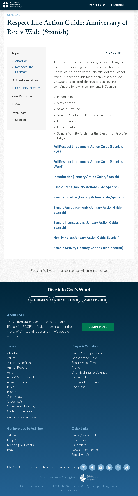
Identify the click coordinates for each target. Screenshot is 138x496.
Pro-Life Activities (28, 88)
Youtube (101, 467)
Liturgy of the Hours (86, 382)
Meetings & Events (20, 445)
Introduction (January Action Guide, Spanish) (86, 177)
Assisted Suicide (18, 382)
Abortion (21, 61)
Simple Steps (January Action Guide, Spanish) (86, 187)
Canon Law (14, 396)
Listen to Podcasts (66, 299)
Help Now (14, 440)
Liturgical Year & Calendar (90, 372)
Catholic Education (20, 411)
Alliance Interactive (94, 270)
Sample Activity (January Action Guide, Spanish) (88, 248)
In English (113, 52)
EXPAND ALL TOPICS (20, 417)
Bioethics (13, 392)
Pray (10, 450)
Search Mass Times (85, 363)
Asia (10, 372)
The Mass (78, 387)
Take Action (15, 435)
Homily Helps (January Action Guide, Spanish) (86, 238)
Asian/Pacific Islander (22, 377)
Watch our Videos (95, 299)
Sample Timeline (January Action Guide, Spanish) (89, 197)
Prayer (76, 367)
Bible (11, 387)
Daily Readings (39, 299)
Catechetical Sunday (21, 406)
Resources (79, 440)
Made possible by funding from (59, 477)
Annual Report (17, 367)
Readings (117, 5)
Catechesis (15, 401)
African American (19, 363)
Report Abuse (96, 5)
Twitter (83, 467)
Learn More (98, 326)
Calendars (79, 445)
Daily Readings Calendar (89, 353)
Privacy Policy (69, 490)
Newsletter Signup (85, 450)
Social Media (81, 454)
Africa (11, 358)
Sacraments (80, 377)
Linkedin (109, 467)
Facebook (92, 467)
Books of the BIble (84, 358)
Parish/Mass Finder (85, 435)
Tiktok (126, 467)
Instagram (118, 467)
